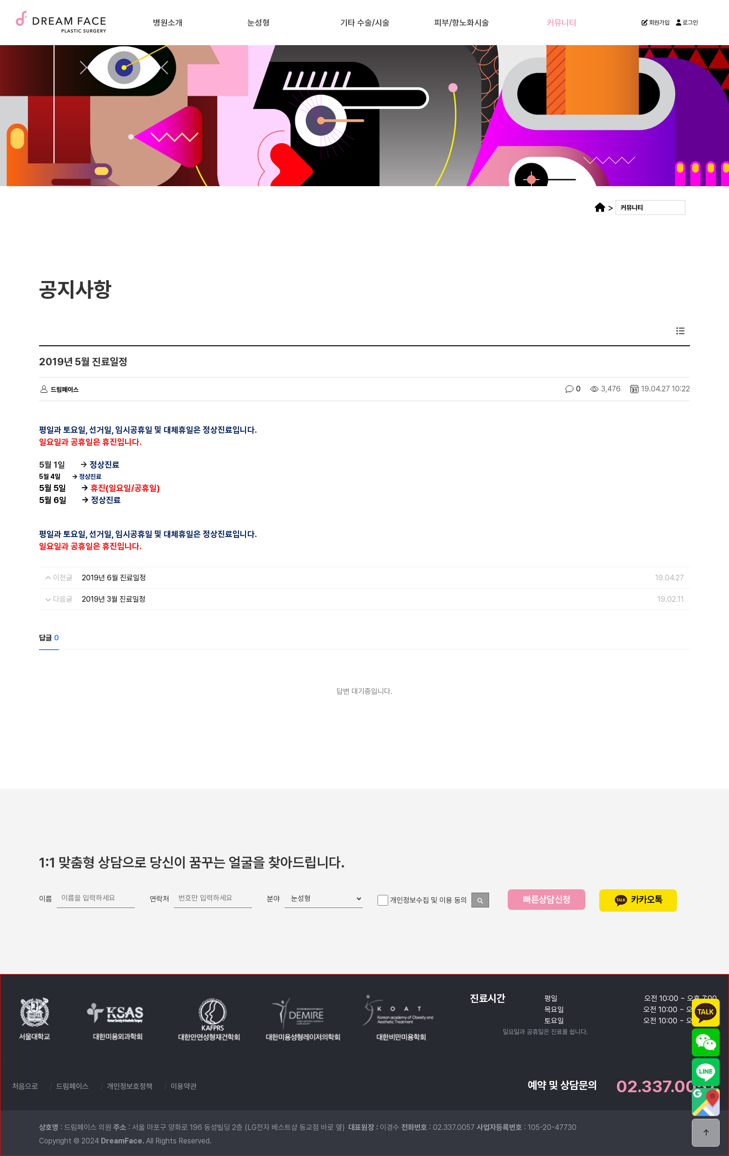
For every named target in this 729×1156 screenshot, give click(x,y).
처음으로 (25, 1086)
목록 (680, 330)
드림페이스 (83, 21)
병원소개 (168, 22)
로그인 (687, 22)
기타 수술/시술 (365, 22)
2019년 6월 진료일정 (114, 577)
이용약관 (184, 1086)
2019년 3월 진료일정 (114, 599)
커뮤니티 (562, 22)
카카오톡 (638, 899)
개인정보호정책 (129, 1086)
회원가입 (655, 22)
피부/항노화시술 (461, 22)
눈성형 (258, 22)
